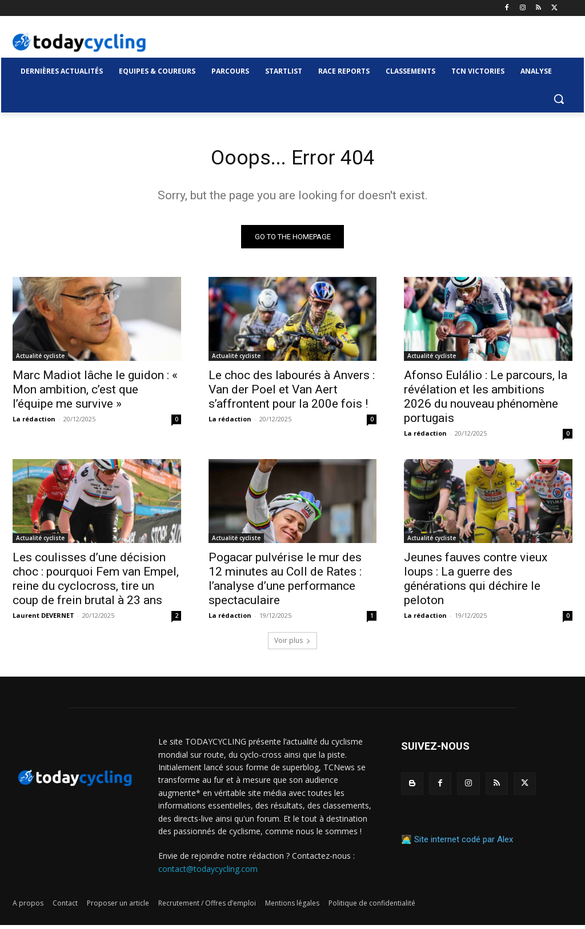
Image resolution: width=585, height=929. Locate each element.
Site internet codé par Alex (463, 843)
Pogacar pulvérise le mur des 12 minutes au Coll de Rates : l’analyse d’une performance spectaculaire (285, 582)
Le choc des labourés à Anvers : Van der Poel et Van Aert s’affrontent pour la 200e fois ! (292, 393)
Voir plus (292, 644)
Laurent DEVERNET (43, 619)
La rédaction (34, 423)
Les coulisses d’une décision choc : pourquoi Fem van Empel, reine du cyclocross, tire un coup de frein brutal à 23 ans (96, 582)
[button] (558, 98)
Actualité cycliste (40, 360)
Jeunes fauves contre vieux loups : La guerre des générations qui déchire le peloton (475, 582)
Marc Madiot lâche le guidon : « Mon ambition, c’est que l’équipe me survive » (95, 393)
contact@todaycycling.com (208, 872)
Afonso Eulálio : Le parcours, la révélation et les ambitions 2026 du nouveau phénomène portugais (485, 400)
